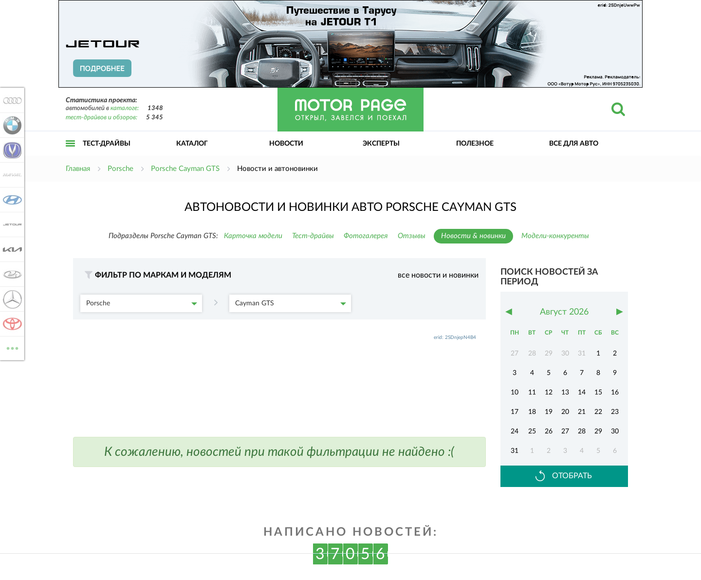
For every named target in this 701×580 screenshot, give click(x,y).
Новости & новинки (473, 236)
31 (514, 451)
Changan (10, 150)
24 (514, 431)
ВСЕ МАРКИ (10, 347)
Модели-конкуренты (555, 236)
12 (549, 392)
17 (514, 412)
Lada (10, 274)
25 (532, 431)
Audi (10, 100)
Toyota (10, 324)
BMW (10, 125)
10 (514, 392)
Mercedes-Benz (10, 299)
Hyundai (10, 199)
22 (598, 412)
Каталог (192, 143)
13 (565, 392)
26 (549, 431)
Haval (10, 175)
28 (582, 431)
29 (598, 431)
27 (565, 431)
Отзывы (411, 236)
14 (582, 392)
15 (598, 392)
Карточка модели (253, 236)
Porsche (141, 303)
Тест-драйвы (106, 143)
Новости (286, 143)
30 (615, 431)
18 (532, 412)
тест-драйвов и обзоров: (101, 117)
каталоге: (125, 108)
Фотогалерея (366, 236)
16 (615, 392)
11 (532, 392)
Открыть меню (70, 154)
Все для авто (573, 143)
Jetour (10, 224)
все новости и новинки (438, 275)
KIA (10, 249)
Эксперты (381, 143)
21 (582, 412)
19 (549, 412)
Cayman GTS (290, 303)
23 (615, 412)
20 (565, 412)
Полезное (475, 143)
